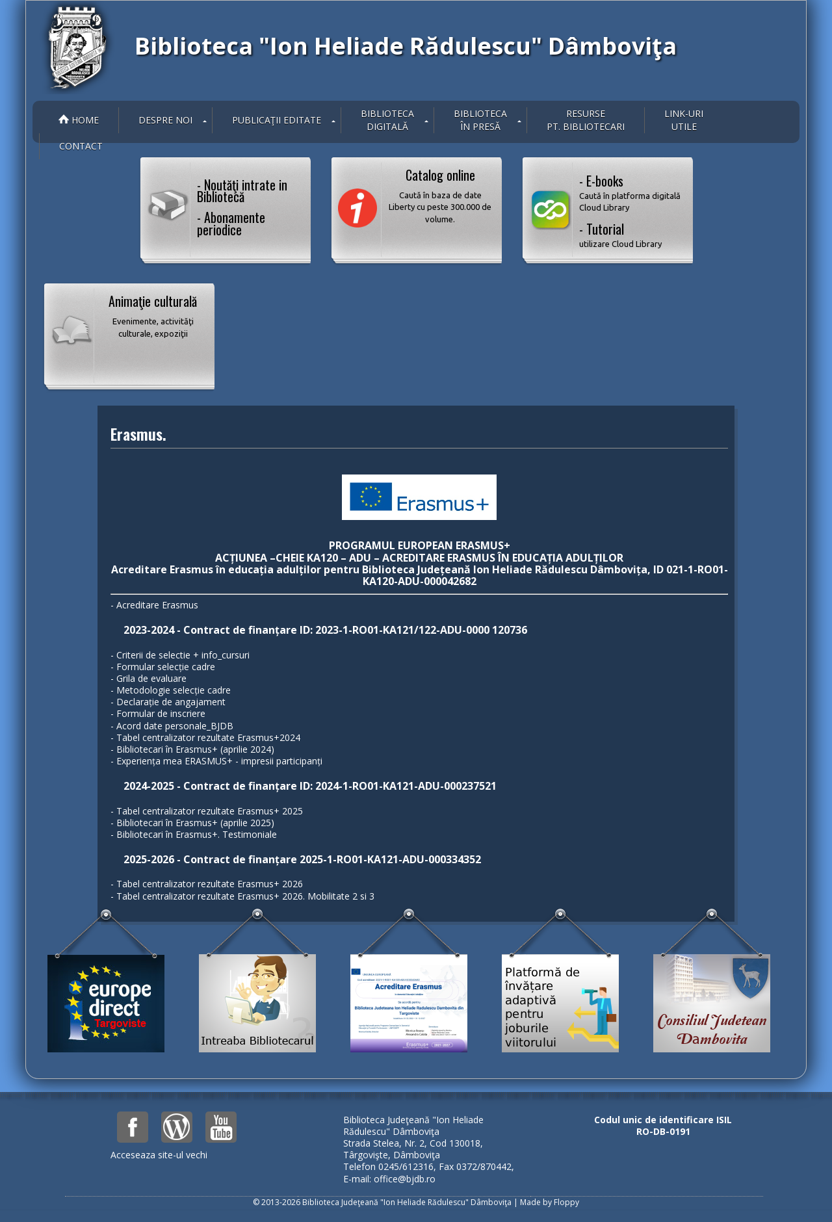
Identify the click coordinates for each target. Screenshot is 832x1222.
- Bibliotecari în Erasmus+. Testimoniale (193, 834)
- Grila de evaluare (148, 678)
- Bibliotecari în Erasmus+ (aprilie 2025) (192, 822)
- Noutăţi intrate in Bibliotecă (242, 190)
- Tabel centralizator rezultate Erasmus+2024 (205, 737)
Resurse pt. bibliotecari (586, 120)
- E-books (631, 192)
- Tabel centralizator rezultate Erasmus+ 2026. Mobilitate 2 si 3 (242, 896)
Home (78, 120)
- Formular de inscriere (157, 713)
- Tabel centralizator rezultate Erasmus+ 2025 (206, 811)
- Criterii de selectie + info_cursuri (180, 655)
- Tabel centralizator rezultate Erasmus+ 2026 (206, 884)
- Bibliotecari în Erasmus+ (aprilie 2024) (192, 749)
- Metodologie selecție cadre (170, 690)
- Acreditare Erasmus (154, 605)
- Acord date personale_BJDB (171, 726)
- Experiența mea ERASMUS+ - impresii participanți (216, 761)
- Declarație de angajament (168, 702)
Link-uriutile (683, 120)
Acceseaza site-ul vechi (158, 1155)
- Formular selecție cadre (162, 666)
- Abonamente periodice (231, 223)
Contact (81, 146)
